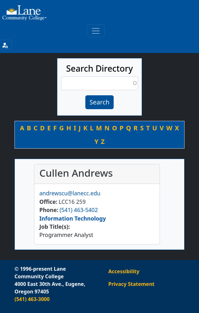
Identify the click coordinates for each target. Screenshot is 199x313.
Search (99, 102)
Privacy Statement (131, 284)
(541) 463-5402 (79, 210)
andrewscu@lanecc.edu (69, 193)
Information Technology (72, 218)
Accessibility (123, 271)
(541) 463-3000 (32, 299)
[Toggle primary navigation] (96, 31)
